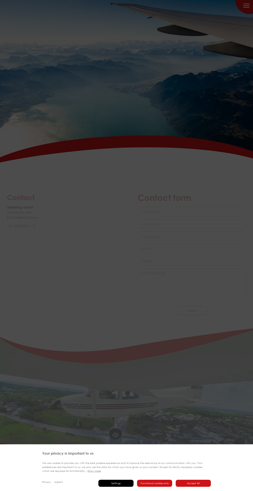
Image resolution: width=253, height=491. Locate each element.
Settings (116, 483)
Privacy (46, 482)
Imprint (58, 482)
